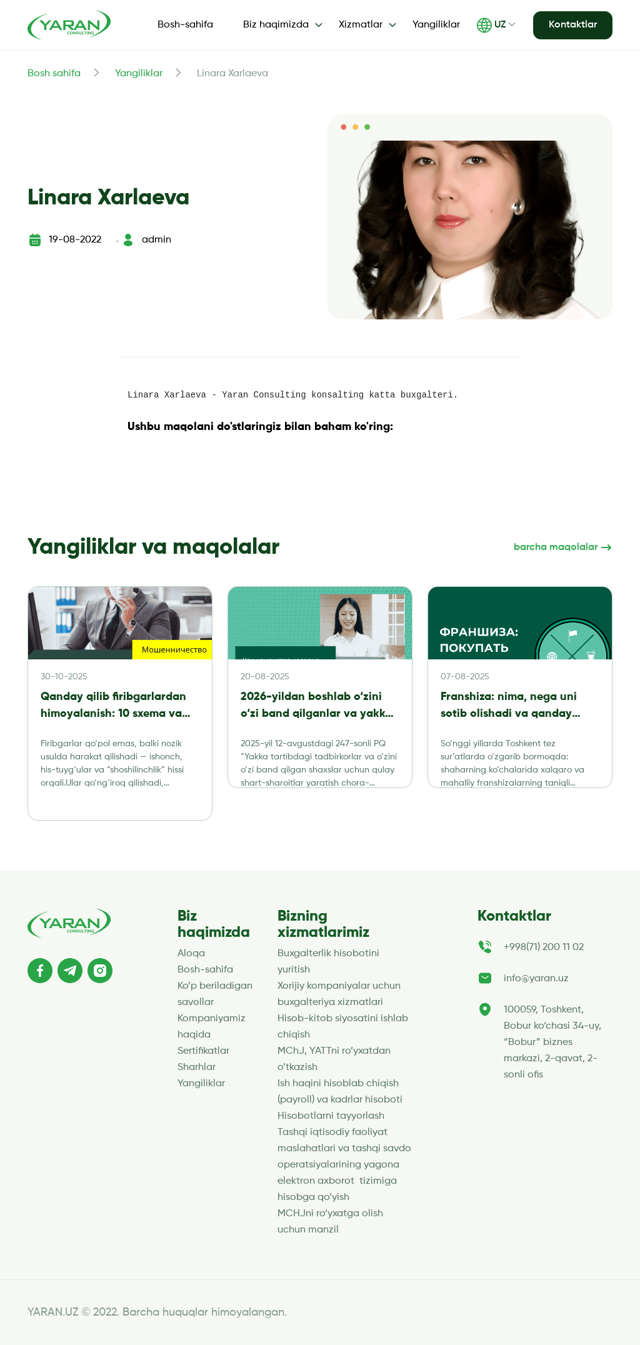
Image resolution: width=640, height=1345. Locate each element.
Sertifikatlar (203, 1051)
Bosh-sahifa (185, 25)
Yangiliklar (436, 25)
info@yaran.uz (536, 979)
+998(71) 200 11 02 (544, 947)
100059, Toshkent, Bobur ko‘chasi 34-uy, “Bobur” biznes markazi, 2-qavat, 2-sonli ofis (552, 1042)
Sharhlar (197, 1067)
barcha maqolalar (563, 547)
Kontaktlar (573, 25)
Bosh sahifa (54, 74)
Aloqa (191, 954)
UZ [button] (491, 25)
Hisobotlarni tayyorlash (331, 1116)
